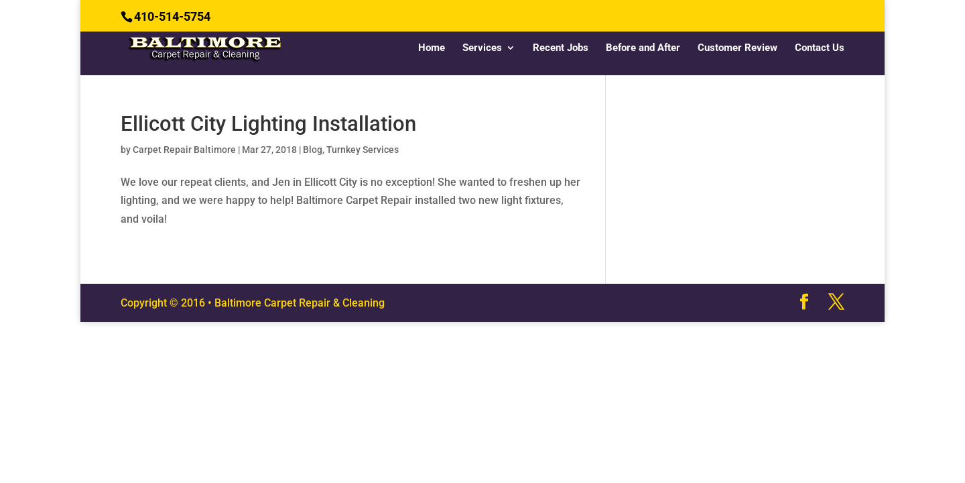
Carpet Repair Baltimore (184, 149)
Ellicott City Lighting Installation (268, 123)
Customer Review (737, 48)
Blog (312, 149)
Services (482, 48)
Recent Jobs (560, 48)
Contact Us (819, 48)
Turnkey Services (362, 149)
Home (431, 48)
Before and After (643, 48)
